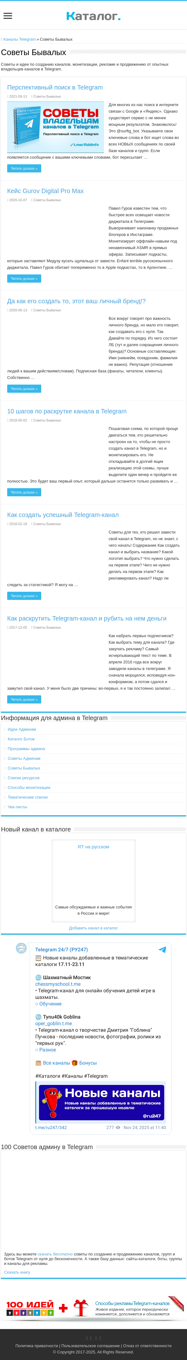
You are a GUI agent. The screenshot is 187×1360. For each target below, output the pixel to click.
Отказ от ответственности (147, 1345)
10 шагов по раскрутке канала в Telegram (67, 411)
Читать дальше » (24, 168)
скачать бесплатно (55, 1254)
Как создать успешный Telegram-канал (63, 514)
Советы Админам (24, 758)
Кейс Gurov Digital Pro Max (45, 190)
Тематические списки (28, 797)
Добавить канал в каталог (93, 928)
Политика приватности (36, 1345)
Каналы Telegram (18, 39)
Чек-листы (17, 807)
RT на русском (93, 846)
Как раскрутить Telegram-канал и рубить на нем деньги (87, 618)
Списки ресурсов (24, 777)
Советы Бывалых (47, 96)
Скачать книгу (17, 1272)
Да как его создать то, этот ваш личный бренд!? (76, 301)
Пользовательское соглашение (90, 1345)
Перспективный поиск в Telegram (55, 87)
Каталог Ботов (21, 739)
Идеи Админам (22, 729)
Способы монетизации (29, 787)
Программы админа (26, 748)
